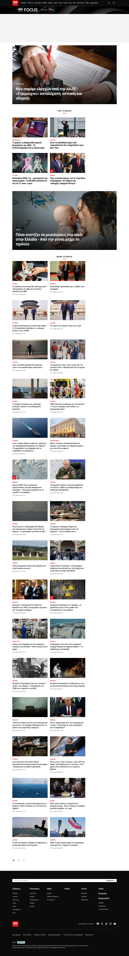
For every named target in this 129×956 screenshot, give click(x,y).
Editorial (84, 893)
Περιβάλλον (17, 909)
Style (55, 3)
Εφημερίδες (94, 3)
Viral (14, 913)
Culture (49, 893)
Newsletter (102, 906)
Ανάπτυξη (33, 893)
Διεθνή (32, 906)
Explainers (84, 900)
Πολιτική (30, 3)
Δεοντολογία (27, 935)
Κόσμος (50, 3)
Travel (65, 3)
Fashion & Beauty (52, 896)
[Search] (111, 880)
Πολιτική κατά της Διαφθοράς (73, 935)
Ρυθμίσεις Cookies (39, 935)
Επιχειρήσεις (34, 900)
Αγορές (32, 903)
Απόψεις (84, 896)
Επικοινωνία (89, 935)
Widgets (101, 903)
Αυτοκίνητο (80, 3)
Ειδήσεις (23, 3)
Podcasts (102, 893)
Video (87, 3)
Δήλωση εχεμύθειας (54, 935)
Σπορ (69, 3)
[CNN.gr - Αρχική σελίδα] (15, 924)
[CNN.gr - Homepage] (15, 3)
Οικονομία (38, 3)
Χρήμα (32, 896)
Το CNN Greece (103, 909)
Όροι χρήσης (17, 935)
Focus (60, 3)
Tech (74, 3)
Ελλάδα (44, 3)
